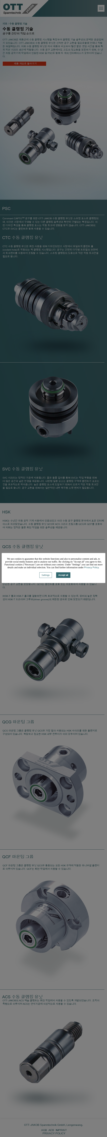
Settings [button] (46, 575)
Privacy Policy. (92, 567)
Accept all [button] (63, 575)
